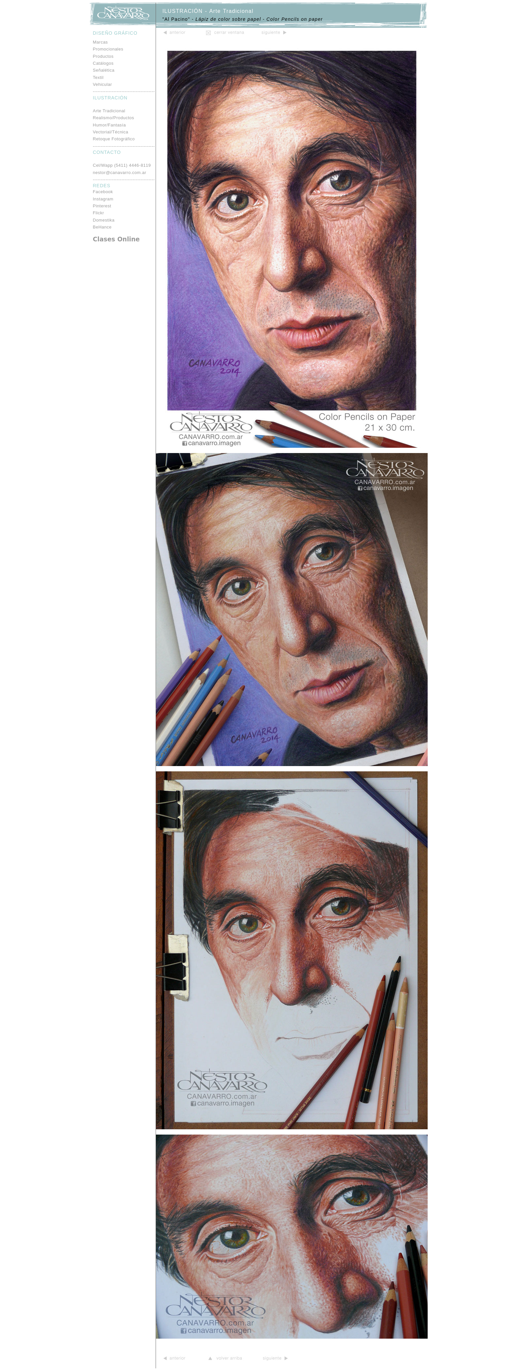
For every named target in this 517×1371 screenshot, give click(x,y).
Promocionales (108, 49)
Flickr (98, 212)
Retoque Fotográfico (114, 138)
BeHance (102, 227)
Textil (98, 77)
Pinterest (102, 205)
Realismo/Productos (113, 117)
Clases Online (116, 239)
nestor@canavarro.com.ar (119, 172)
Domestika (104, 220)
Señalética (104, 70)
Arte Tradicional (109, 110)
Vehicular (102, 84)
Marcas (100, 42)
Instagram (103, 198)
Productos (103, 56)
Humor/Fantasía (109, 125)
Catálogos (103, 63)
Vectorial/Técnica (111, 131)
